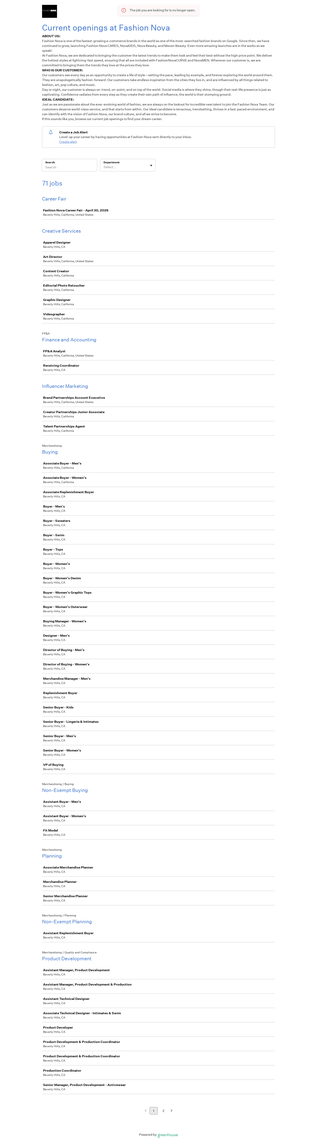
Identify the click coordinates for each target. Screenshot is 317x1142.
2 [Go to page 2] (163, 1111)
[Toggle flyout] (151, 165)
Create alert (68, 142)
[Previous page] (145, 1111)
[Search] (69, 167)
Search (50, 162)
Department (111, 162)
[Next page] (171, 1111)
